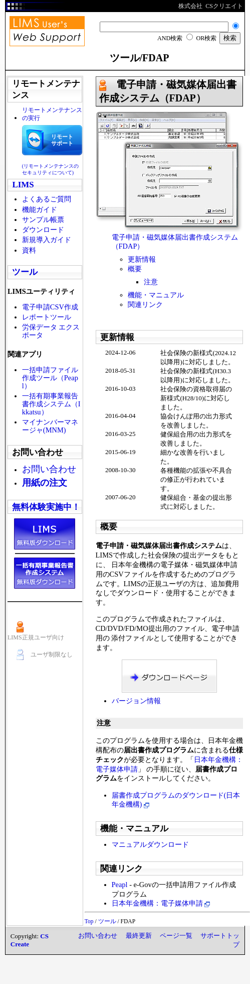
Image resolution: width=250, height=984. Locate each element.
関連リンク (145, 304)
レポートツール (46, 317)
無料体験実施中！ (46, 507)
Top (89, 921)
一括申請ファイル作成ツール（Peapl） (50, 378)
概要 (135, 269)
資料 (29, 250)
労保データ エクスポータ (51, 331)
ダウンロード (43, 230)
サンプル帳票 (43, 219)
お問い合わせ (97, 935)
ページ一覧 (176, 935)
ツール (25, 272)
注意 (151, 282)
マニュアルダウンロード (150, 844)
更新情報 (142, 259)
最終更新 (139, 935)
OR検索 (206, 38)
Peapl (120, 885)
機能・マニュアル (156, 295)
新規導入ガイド (46, 240)
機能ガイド (39, 209)
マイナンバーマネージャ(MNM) (50, 426)
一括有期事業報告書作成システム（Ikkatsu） (51, 404)
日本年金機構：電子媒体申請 (161, 903)
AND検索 (169, 38)
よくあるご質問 (46, 199)
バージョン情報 (136, 701)
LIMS (23, 184)
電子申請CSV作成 (50, 307)
